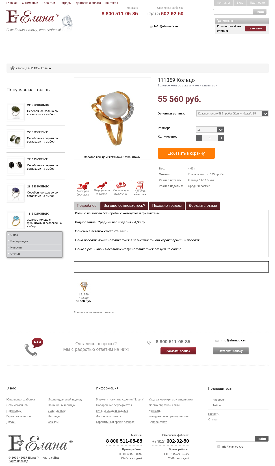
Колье (140, 46)
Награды (65, 2)
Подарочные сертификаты (114, 405)
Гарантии (49, 2)
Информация (19, 306)
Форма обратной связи (164, 405)
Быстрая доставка (83, 188)
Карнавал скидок (222, 46)
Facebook (218, 399)
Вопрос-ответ (158, 422)
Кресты (179, 46)
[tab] (87, 206)
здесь (124, 231)
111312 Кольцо (38, 213)
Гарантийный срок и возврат (115, 422)
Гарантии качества (140, 188)
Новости (16, 312)
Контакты (111, 2)
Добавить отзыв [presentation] (203, 205)
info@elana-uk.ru (166, 26)
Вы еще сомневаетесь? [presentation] (124, 205)
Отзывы (53, 422)
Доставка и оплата (88, 2)
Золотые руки (57, 410)
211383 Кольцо (38, 186)
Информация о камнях (102, 188)
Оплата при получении (121, 188)
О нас (14, 299)
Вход (240, 2)
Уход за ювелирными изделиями (171, 399)
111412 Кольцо (38, 241)
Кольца (64, 46)
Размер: (164, 128)
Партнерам (257, 2)
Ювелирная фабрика (20, 399)
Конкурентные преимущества (168, 416)
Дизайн (11, 422)
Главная (11, 2)
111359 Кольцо (84, 296)
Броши (123, 46)
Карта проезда (18, 461)
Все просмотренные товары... (95, 312)
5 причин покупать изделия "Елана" (120, 399)
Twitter (216, 405)
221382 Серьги (37, 132)
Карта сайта (51, 457)
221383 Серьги (37, 159)
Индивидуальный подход (65, 399)
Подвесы (103, 46)
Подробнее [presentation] (87, 205)
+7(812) (165, 14)
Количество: (167, 136)
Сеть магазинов (17, 405)
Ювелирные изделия (33, 46)
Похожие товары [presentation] (167, 205)
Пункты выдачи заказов (112, 410)
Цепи (196, 46)
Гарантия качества (19, 416)
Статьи (15, 318)
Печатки (159, 46)
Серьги (83, 46)
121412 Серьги (37, 268)
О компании (30, 2)
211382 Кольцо (38, 105)
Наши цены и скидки (62, 405)
